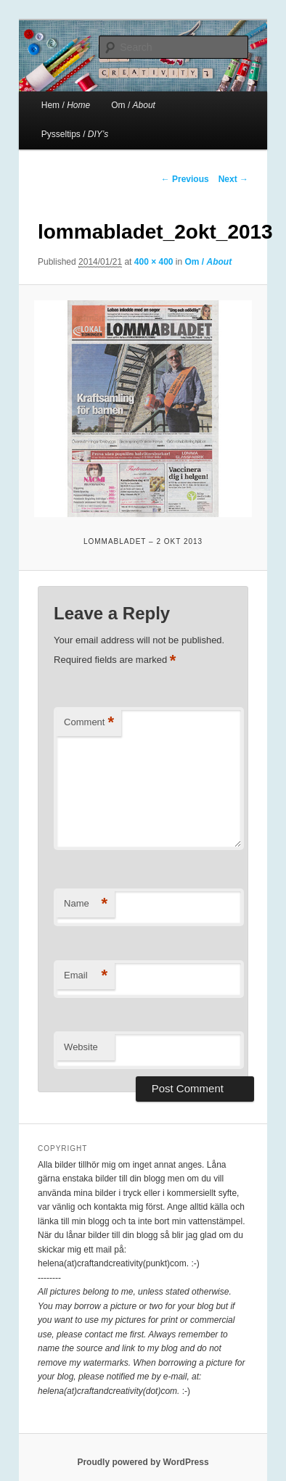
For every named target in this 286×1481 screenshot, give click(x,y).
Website (81, 1046)
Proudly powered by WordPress (142, 1462)
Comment (89, 722)
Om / (133, 105)
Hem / (65, 105)
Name (85, 904)
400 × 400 (153, 262)
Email (85, 975)
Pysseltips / (74, 134)
